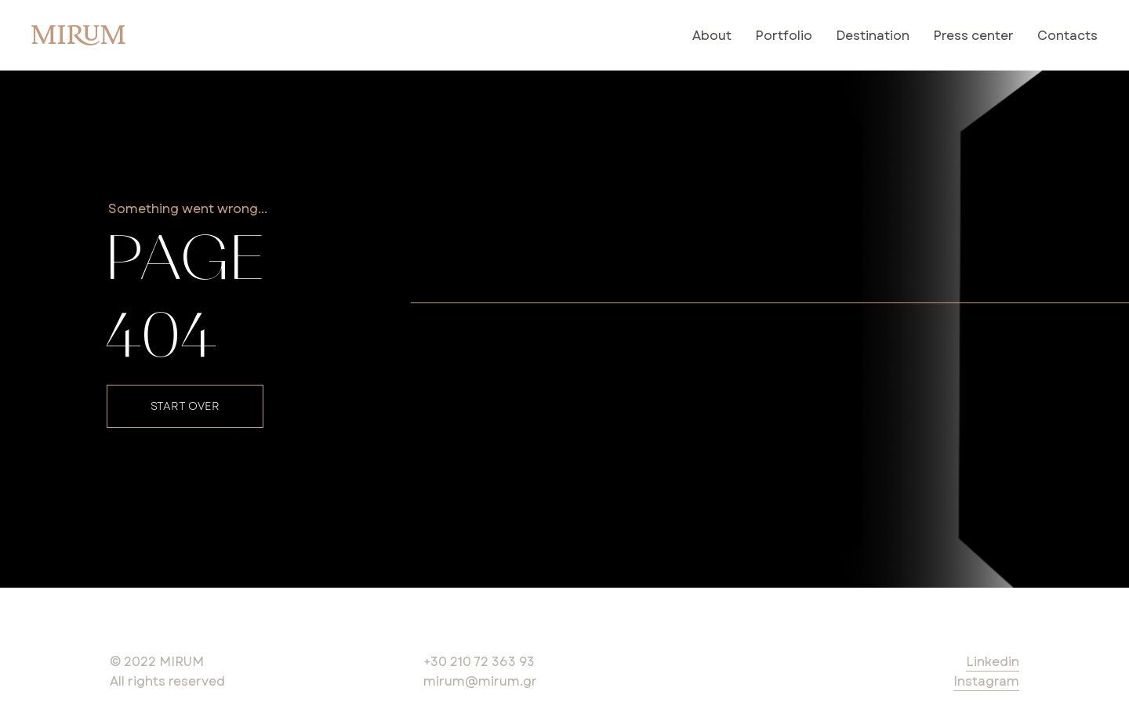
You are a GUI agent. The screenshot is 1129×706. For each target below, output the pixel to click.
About (711, 36)
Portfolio (783, 36)
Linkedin (992, 662)
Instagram (986, 681)
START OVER (185, 406)
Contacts (1067, 36)
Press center (973, 36)
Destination (872, 36)
